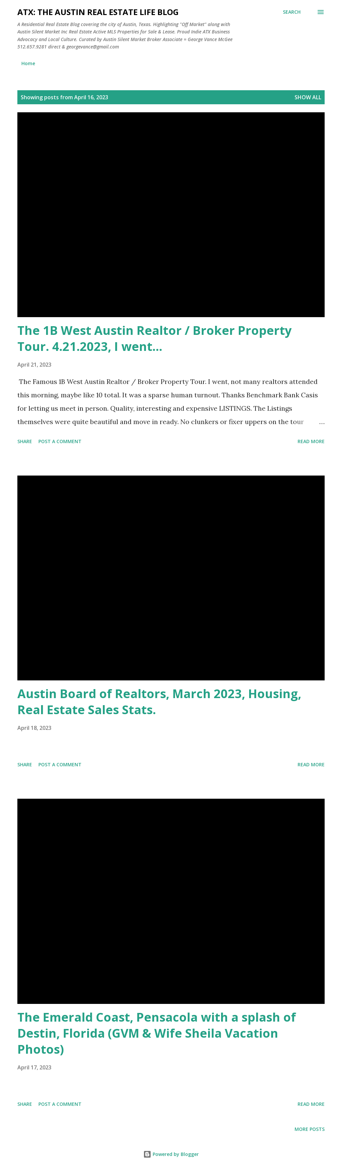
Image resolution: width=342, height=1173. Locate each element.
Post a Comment (59, 441)
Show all (308, 97)
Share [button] (24, 441)
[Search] (292, 12)
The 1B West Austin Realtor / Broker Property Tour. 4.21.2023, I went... (154, 338)
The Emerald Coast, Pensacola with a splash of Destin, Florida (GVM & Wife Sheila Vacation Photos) (156, 1033)
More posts (310, 1129)
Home (28, 63)
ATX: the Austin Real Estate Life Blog (98, 11)
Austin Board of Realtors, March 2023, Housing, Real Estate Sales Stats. (159, 701)
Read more (311, 441)
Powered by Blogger (171, 1154)
